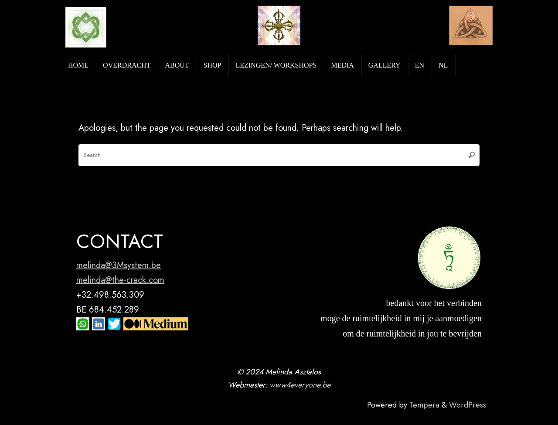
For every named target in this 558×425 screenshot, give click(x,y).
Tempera (424, 405)
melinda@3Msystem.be (118, 265)
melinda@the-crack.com (120, 280)
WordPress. (468, 405)
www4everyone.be (299, 385)
